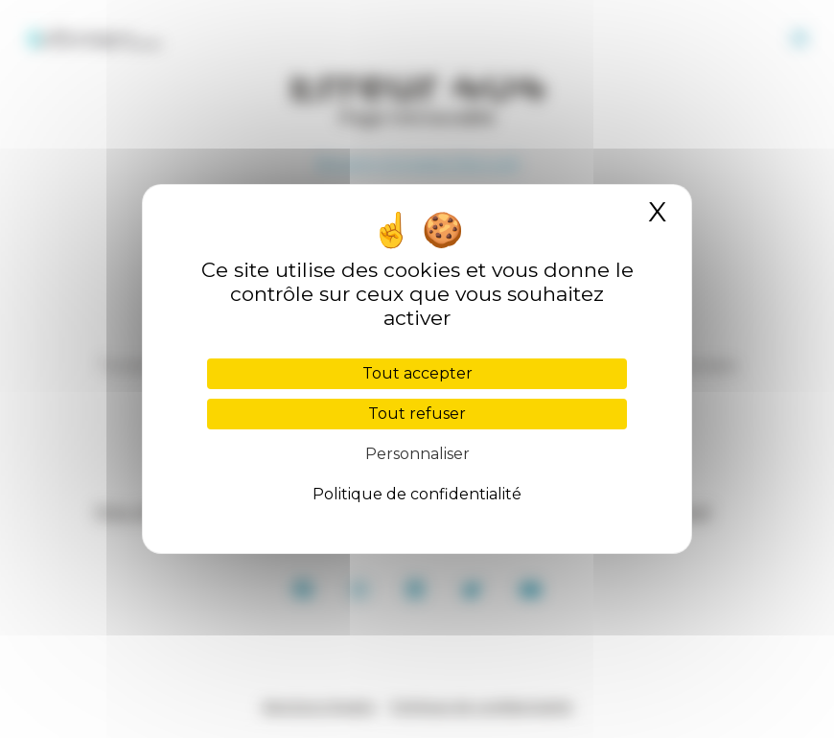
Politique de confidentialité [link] (417, 494)
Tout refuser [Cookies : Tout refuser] (417, 413)
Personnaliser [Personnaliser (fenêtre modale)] (417, 454)
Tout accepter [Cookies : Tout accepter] (417, 373)
